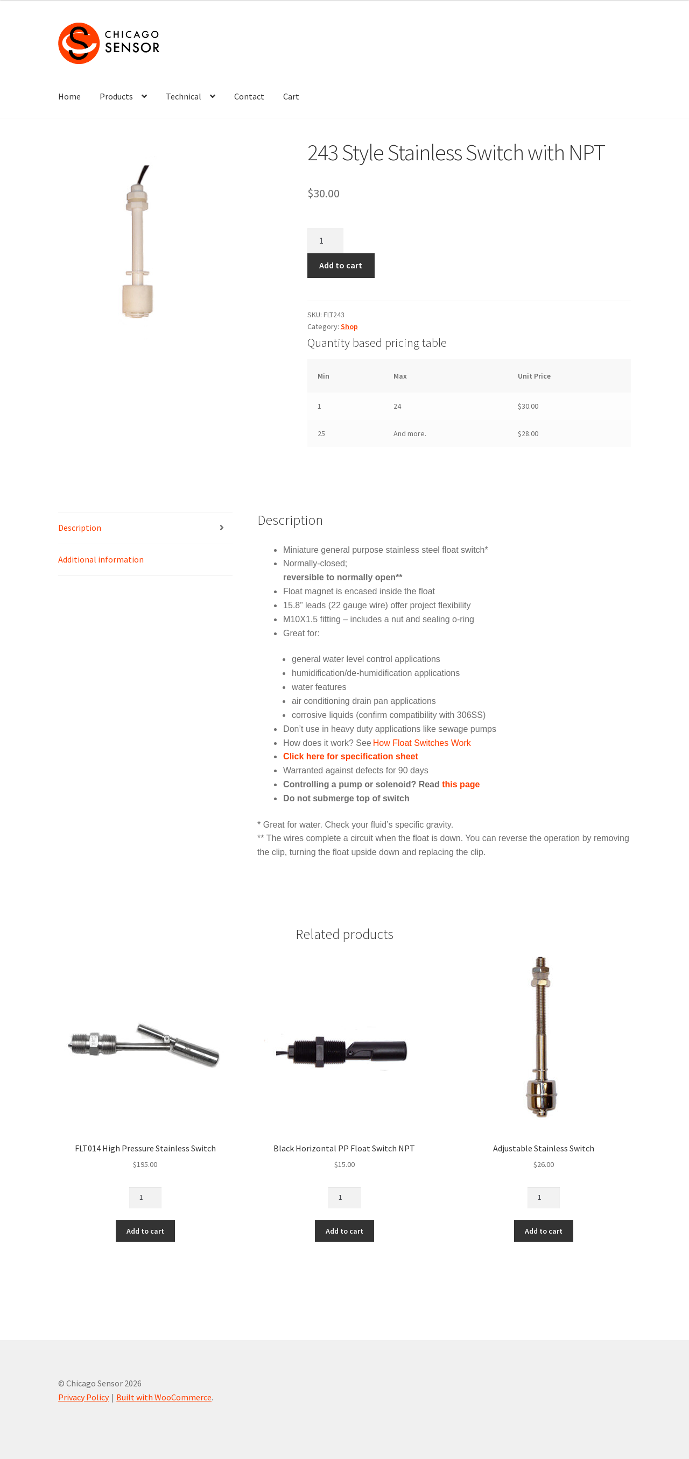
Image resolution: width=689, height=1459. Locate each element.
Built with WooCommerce (164, 1397)
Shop (349, 326)
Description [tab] (79, 527)
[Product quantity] (325, 241)
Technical (183, 96)
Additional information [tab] (101, 559)
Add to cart (340, 265)
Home (69, 96)
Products (116, 96)
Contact (249, 96)
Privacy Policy (83, 1397)
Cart (291, 96)
